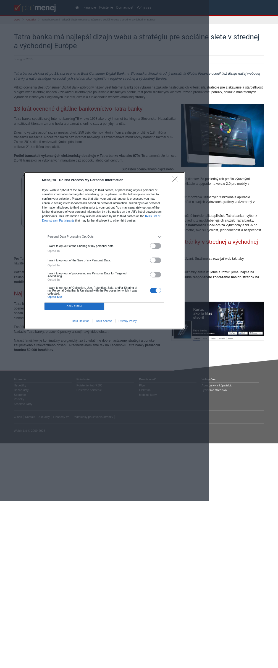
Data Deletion (81, 321)
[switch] (155, 246)
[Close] (176, 180)
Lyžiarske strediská (214, 390)
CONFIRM (74, 306)
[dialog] (104, 250)
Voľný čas (208, 379)
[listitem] (104, 237)
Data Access (104, 321)
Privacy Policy (128, 321)
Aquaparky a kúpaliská (216, 385)
